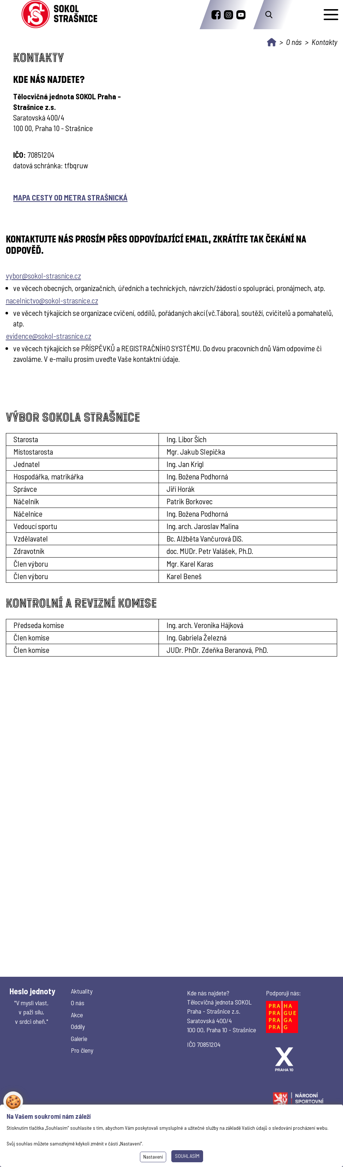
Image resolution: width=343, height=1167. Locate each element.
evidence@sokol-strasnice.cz (48, 335)
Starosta (26, 439)
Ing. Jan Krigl (185, 463)
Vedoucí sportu (35, 526)
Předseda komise (39, 625)
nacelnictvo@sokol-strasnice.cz (52, 300)
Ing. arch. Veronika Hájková (205, 625)
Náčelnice (28, 513)
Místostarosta (33, 451)
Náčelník (26, 501)
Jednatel (27, 463)
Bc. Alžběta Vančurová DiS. (205, 538)
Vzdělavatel (31, 538)
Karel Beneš (184, 576)
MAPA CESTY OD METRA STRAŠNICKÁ (70, 197)
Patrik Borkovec (190, 501)
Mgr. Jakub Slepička (196, 451)
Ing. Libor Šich (186, 439)
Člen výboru (31, 576)
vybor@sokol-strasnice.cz (43, 275)
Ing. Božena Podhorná (197, 476)
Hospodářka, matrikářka (48, 476)
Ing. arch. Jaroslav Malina (203, 526)
